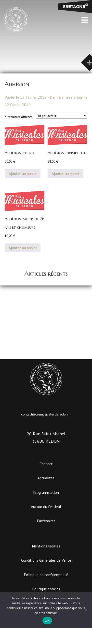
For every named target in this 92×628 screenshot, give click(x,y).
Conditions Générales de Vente (46, 560)
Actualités (46, 477)
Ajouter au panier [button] (23, 173)
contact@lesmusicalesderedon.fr (46, 414)
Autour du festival (46, 506)
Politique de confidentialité (46, 574)
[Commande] (61, 115)
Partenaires (46, 520)
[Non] (85, 610)
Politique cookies (46, 588)
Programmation (46, 492)
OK (47, 621)
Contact (46, 463)
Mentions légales (46, 546)
